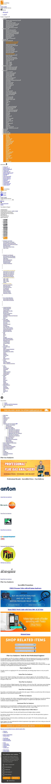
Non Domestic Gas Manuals (12, 33)
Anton (7, 136)
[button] (11, 780)
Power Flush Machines (11, 69)
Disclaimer (6, 174)
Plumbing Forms (10, 26)
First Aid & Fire (9, 82)
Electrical (8, 81)
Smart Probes (9, 56)
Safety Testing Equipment (12, 110)
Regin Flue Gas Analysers (14, 435)
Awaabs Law (6, 168)
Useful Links (6, 184)
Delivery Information (8, 172)
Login (5, 14)
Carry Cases (9, 21)
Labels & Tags (6, 417)
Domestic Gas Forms (11, 22)
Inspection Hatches (10, 94)
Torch (7, 124)
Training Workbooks (10, 38)
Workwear (5, 454)
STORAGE (5, 131)
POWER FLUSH (7, 65)
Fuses (7, 89)
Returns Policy (6, 178)
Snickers (8, 156)
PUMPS (5, 130)
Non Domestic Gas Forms (12, 25)
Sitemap (5, 180)
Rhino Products (9, 151)
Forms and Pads (7, 176)
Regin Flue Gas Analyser (11, 55)
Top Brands (6, 182)
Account (3, 192)
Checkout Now (4, 209)
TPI (7, 159)
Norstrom (8, 149)
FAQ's (5, 175)
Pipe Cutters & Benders (11, 106)
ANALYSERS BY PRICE (12, 43)
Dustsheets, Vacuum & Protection (13, 80)
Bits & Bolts (9, 76)
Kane (7, 148)
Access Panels (9, 71)
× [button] (19, 753)
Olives (7, 104)
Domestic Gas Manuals (11, 31)
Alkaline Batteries (10, 75)
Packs (4, 416)
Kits (7, 95)
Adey (7, 135)
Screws (8, 112)
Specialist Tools (9, 118)
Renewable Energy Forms (12, 27)
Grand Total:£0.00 (4, 203)
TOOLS (5, 70)
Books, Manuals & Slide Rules (9, 442)
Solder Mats (9, 116)
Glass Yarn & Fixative (11, 92)
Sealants (8, 113)
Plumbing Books (10, 34)
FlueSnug (8, 87)
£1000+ (8, 61)
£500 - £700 (9, 63)
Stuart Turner (9, 157)
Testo (7, 160)
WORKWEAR (6, 132)
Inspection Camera (10, 50)
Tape (7, 122)
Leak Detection (9, 96)
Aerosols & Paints (10, 74)
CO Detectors (9, 46)
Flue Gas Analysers (10, 428)
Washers (8, 125)
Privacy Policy (6, 177)
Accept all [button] (6, 777)
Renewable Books (10, 35)
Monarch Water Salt (10, 99)
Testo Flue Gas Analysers (11, 58)
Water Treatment (10, 126)
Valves (4, 421)
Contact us (6, 170)
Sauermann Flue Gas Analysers (15, 433)
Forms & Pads (6, 444)
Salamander (9, 153)
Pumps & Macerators (7, 448)
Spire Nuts (8, 119)
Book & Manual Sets (11, 29)
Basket (3, 195)
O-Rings (8, 101)
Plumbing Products (7, 445)
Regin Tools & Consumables (9, 446)
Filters (4, 422)
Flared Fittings (9, 83)
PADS (4, 19)
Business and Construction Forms (13, 20)
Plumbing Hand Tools (11, 107)
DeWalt (8, 144)
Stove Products (9, 120)
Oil (7, 102)
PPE (7, 105)
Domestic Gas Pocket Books (12, 32)
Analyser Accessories (11, 44)
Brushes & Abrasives (11, 77)
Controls (5, 420)
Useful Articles (7, 183)
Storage (4, 451)
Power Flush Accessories (11, 67)
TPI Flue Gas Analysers (11, 57)
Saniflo (8, 154)
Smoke (7, 114)
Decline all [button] (15, 777)
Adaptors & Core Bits (11, 72)
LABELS (5, 39)
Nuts (7, 100)
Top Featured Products (8, 453)
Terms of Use (6, 181)
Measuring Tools (10, 52)
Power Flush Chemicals (11, 68)
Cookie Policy (6, 171)
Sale (4, 450)
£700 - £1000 (9, 64)
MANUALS (5, 28)
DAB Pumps (9, 143)
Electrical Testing (10, 47)
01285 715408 (4, 6)
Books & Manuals (7, 169)
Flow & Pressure (10, 84)
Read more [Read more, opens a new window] (10, 761)
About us (5, 166)
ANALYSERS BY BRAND (12, 41)
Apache (8, 137)
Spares (7, 117)
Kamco (8, 147)
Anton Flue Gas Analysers (12, 45)
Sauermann (8, 155)
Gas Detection (9, 90)
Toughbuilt (8, 161)
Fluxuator (8, 88)
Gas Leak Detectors (10, 49)
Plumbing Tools (9, 108)
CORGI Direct (9, 142)
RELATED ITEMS (10, 53)
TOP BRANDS (6, 133)
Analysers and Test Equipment (10, 423)
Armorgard (8, 139)
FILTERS (5, 129)
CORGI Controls (10, 141)
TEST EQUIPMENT (7, 40)
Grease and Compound (11, 93)
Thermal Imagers (10, 59)
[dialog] (11, 767)
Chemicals (5, 419)
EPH (7, 145)
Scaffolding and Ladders (11, 111)
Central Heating (9, 78)
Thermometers (9, 123)
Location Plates (9, 98)
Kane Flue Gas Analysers (11, 51)
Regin (7, 150)
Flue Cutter (8, 86)
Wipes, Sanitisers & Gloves (12, 128)
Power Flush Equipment (8, 447)
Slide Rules (8, 37)
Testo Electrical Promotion (11, 439)
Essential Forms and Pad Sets (12, 23)
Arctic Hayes (9, 138)
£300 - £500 (9, 62)
